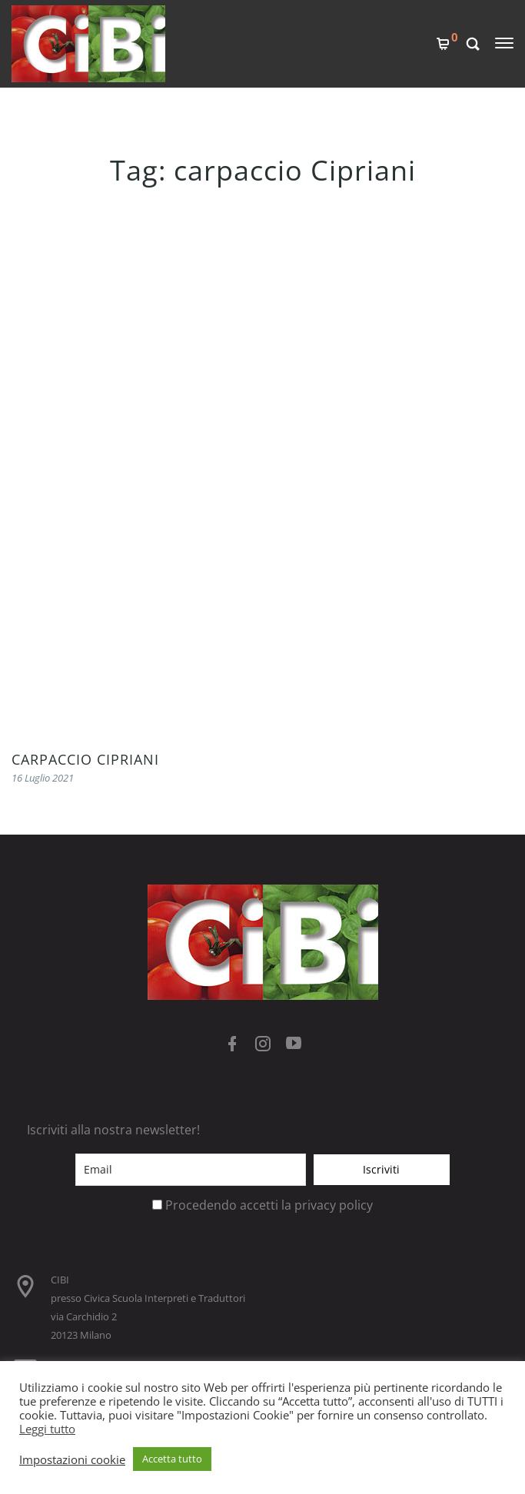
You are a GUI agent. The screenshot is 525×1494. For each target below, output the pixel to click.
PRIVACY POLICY (58, 966)
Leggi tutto (47, 1429)
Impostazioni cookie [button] (72, 1459)
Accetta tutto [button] (172, 1459)
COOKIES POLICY (59, 939)
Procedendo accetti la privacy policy (269, 726)
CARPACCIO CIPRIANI (85, 280)
